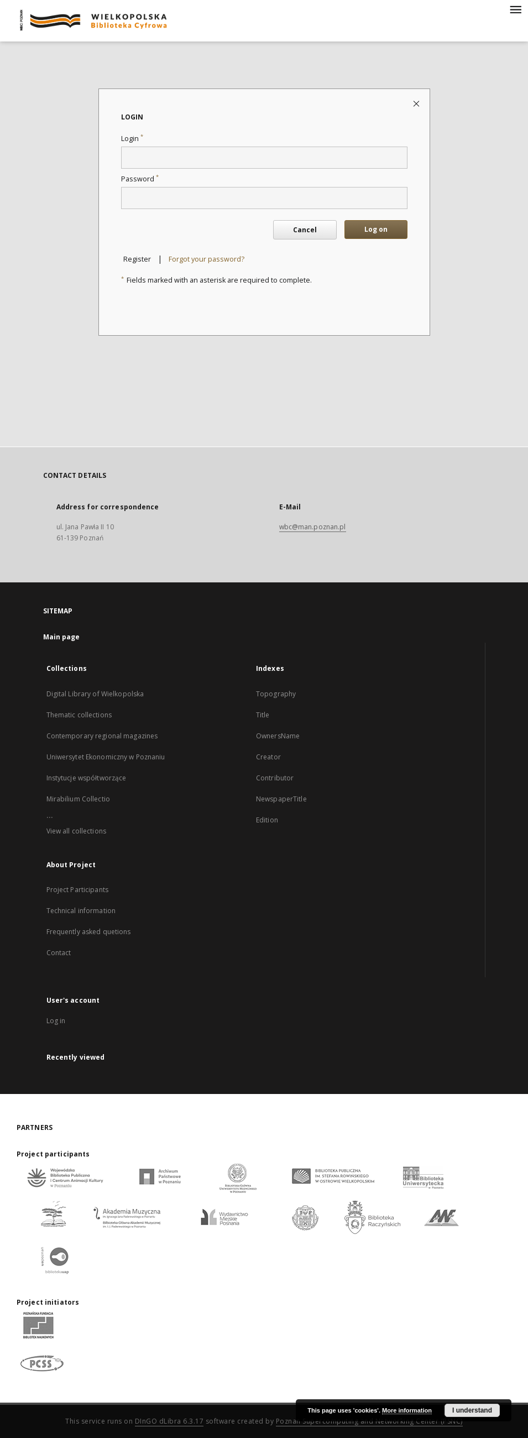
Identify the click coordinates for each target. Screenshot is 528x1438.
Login (132, 138)
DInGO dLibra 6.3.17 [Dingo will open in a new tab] (169, 1421)
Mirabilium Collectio (78, 799)
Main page (61, 637)
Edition (267, 820)
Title (263, 715)
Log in (56, 1020)
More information (407, 1410)
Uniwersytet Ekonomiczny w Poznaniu (105, 757)
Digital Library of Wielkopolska (95, 694)
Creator (268, 757)
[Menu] (515, 9)
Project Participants (77, 889)
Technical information (81, 910)
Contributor (275, 778)
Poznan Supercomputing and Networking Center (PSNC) (369, 1421)
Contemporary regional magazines (102, 736)
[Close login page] (417, 103)
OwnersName (278, 736)
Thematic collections (79, 715)
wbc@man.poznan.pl (312, 527)
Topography (276, 694)
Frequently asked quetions (88, 931)
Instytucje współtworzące (86, 778)
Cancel (305, 230)
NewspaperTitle (281, 799)
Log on (376, 229)
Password (140, 179)
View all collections (76, 831)
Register (137, 259)
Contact (58, 952)
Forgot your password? (206, 259)
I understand (472, 1410)
